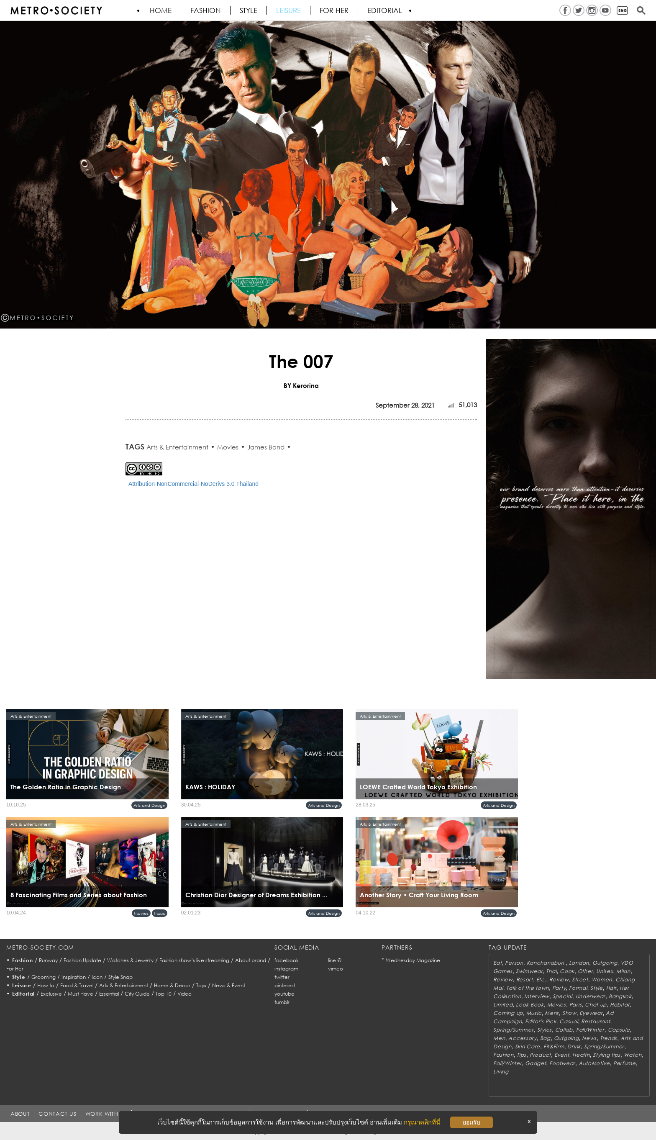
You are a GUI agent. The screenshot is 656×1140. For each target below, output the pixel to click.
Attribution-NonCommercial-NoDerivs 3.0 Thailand (193, 483)
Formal (578, 988)
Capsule (619, 1030)
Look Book (529, 1004)
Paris (575, 1004)
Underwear (590, 996)
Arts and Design (149, 805)
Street (580, 979)
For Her (14, 968)
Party (559, 988)
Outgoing (605, 963)
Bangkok (620, 996)
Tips (521, 1055)
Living (500, 1071)
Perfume (624, 1063)
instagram (286, 968)
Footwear (562, 1063)
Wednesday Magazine (413, 960)
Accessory (522, 1038)
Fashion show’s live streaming (194, 960)
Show (569, 1013)
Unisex (604, 971)
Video (184, 994)
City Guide (137, 994)
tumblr (282, 1002)
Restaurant (595, 1021)
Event (561, 1055)
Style (248, 10)
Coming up (508, 1013)
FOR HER (334, 10)
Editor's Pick (540, 1021)
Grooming (43, 977)
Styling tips (606, 1055)
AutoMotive (594, 1063)
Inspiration (74, 977)
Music (159, 913)
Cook (567, 971)
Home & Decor (172, 985)
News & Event (228, 985)
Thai (551, 971)
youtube (284, 994)
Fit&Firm (553, 1046)
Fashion (205, 10)
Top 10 (164, 994)
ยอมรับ (471, 1122)
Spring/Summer (513, 1030)
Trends (608, 1038)
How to (45, 985)
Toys (201, 985)
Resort (524, 979)
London (579, 963)
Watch (633, 1055)
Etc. (541, 979)
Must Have (80, 994)
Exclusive (51, 994)
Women (602, 979)
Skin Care (527, 1046)
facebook (286, 960)
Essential (109, 994)
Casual (568, 1021)
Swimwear (529, 971)
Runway (48, 960)
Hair (611, 988)
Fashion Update (82, 960)
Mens (552, 1013)
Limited (502, 1004)
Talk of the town (527, 988)
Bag (545, 1038)
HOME (161, 10)
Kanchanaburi (546, 963)
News (589, 1038)
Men (499, 1038)
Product (540, 1055)
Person (514, 963)
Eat (497, 963)
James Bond (265, 447)
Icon (97, 977)
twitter (282, 977)
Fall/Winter (590, 1030)
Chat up (596, 1004)
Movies (227, 447)
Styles (544, 1030)
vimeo (335, 968)
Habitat (620, 1004)
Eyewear (590, 1013)
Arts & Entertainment (177, 447)
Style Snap (120, 977)
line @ (334, 960)
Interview (536, 996)
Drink (574, 1046)
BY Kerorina (301, 385)
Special (562, 996)
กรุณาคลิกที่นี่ (422, 1122)
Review (502, 979)
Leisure (288, 10)
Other (585, 971)
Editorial (384, 10)
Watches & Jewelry (130, 960)
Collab (564, 1030)
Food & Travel (76, 985)
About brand (250, 960)
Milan (623, 971)
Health (580, 1055)
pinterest (284, 985)
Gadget (535, 1063)
